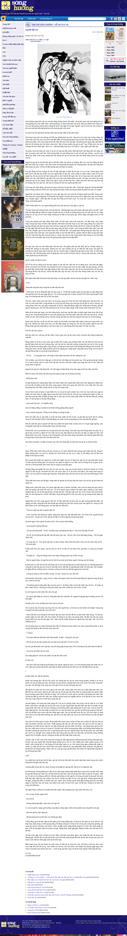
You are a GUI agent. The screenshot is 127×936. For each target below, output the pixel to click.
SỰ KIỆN (6, 32)
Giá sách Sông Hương (10, 137)
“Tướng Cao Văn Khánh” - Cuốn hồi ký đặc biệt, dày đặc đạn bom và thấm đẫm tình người (58, 877)
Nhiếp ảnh (6, 92)
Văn (4, 52)
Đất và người (7, 100)
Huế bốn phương (9, 104)
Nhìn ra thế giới (8, 108)
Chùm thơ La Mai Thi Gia (36, 892)
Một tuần (30, 885)
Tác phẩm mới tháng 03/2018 (37, 907)
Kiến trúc (6, 76)
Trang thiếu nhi (8, 121)
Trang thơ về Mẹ (33, 910)
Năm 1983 (110, 47)
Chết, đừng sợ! (116, 118)
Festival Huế (7, 72)
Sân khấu (6, 84)
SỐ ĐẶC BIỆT (8, 129)
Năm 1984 (110, 50)
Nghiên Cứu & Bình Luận (12, 60)
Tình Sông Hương (9, 153)
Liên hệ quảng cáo (46, 19)
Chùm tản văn (32, 897)
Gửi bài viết (31, 19)
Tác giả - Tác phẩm (9, 157)
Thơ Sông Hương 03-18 (35, 887)
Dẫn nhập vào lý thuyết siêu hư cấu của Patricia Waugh (46, 880)
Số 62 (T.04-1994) (120, 43)
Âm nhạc (6, 80)
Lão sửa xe (115, 103)
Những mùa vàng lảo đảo (36, 882)
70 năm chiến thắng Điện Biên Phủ (13, 46)
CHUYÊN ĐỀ (7, 133)
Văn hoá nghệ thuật (10, 68)
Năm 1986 (110, 56)
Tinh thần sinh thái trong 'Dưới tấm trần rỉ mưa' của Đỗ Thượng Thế (50, 895)
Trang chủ (6, 24)
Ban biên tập (19, 19)
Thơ (4, 56)
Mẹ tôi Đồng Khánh (34, 913)
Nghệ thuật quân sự (34, 875)
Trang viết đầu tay (9, 117)
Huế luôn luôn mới (9, 28)
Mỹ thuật (6, 88)
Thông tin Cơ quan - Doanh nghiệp (12, 147)
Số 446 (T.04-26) (110, 43)
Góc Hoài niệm (8, 125)
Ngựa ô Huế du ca (33, 905)
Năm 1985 (110, 53)
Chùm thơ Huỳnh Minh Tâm (36, 890)
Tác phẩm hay (8, 141)
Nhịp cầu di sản (8, 113)
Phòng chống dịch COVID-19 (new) (13, 38)
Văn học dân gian (9, 96)
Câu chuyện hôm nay (10, 64)
